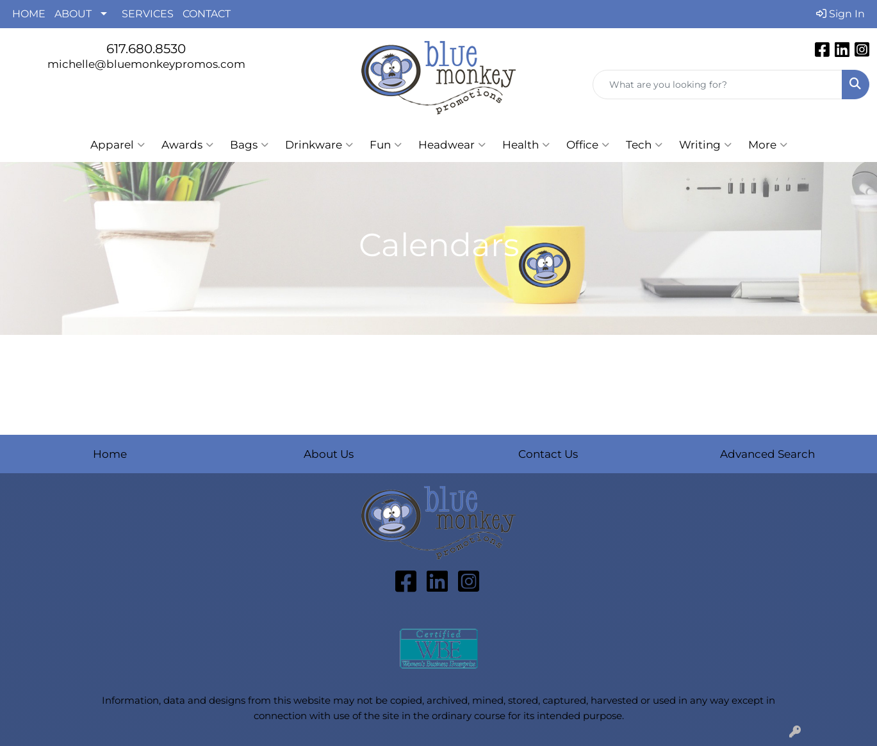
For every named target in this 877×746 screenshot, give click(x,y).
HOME (28, 14)
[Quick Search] (717, 84)
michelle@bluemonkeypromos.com (146, 63)
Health (526, 144)
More (767, 144)
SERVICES (148, 14)
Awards (187, 144)
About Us (329, 453)
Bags (249, 144)
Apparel (117, 144)
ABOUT (73, 14)
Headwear (452, 144)
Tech (644, 144)
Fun (386, 144)
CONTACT (207, 14)
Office (587, 144)
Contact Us (548, 453)
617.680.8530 (146, 48)
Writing (705, 144)
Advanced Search (767, 453)
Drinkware (319, 144)
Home (110, 453)
